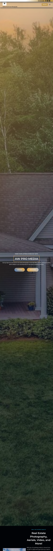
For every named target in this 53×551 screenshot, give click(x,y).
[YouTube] (49, 0)
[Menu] (49, 4)
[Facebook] (46, 0)
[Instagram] (47, 0)
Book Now (45, 4)
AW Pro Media (26, 258)
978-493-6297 (41, 0)
